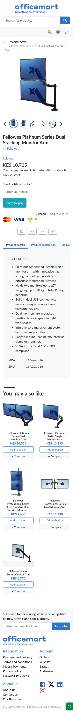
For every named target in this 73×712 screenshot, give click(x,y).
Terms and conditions (17, 662)
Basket (44, 666)
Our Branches (12, 699)
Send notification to (17, 184)
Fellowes (13, 148)
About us (9, 690)
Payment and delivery (17, 657)
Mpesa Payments (14, 666)
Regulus (56, 706)
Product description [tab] (43, 244)
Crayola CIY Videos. (16, 676)
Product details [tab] (15, 244)
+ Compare (39, 213)
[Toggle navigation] (7, 32)
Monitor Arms (18, 41)
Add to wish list (59, 213)
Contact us (10, 694)
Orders (44, 657)
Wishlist (45, 662)
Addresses (47, 671)
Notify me (14, 203)
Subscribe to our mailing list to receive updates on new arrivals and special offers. (34, 616)
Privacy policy (12, 671)
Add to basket (18, 449)
